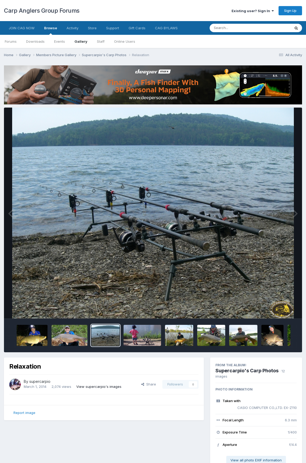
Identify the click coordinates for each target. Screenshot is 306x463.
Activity (72, 28)
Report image (24, 413)
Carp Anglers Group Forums (41, 10)
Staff (101, 41)
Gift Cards (137, 28)
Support (112, 28)
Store (92, 28)
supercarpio (39, 381)
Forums (11, 41)
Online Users (124, 41)
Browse (50, 30)
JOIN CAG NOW (22, 28)
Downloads (35, 41)
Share (148, 384)
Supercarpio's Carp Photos (247, 370)
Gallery (80, 41)
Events (59, 41)
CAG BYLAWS (166, 28)
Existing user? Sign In (253, 11)
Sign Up (290, 10)
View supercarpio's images (98, 386)
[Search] (236, 28)
